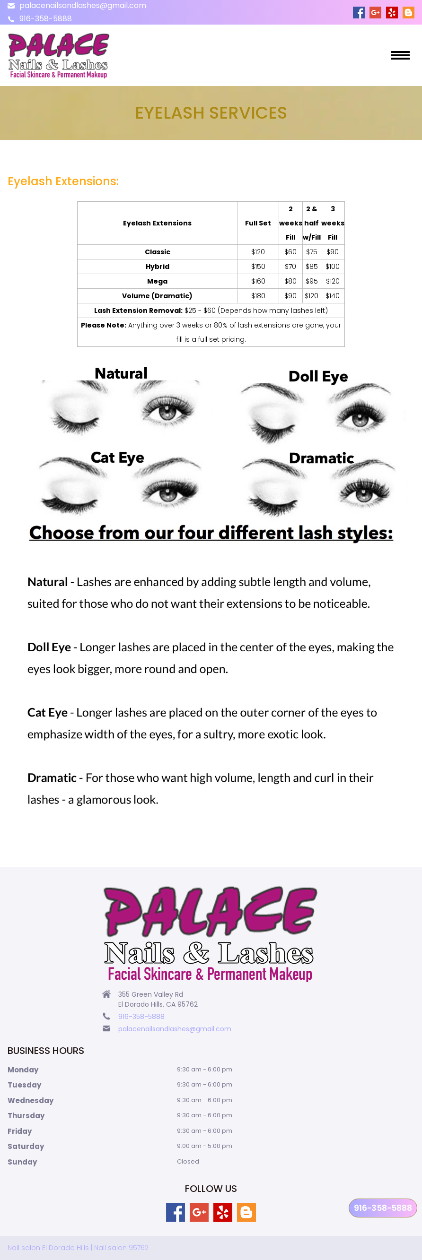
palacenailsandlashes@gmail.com (82, 5)
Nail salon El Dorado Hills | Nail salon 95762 (78, 1247)
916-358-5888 (45, 18)
